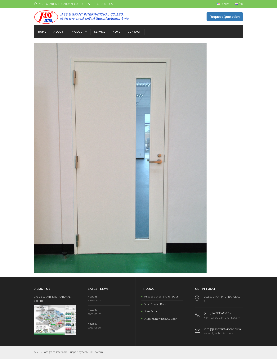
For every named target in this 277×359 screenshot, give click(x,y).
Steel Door (150, 311)
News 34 (92, 310)
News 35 (92, 297)
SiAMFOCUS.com (92, 352)
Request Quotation (225, 16)
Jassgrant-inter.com (55, 352)
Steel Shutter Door (155, 304)
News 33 (92, 324)
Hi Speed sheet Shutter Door (161, 297)
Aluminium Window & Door (160, 319)
